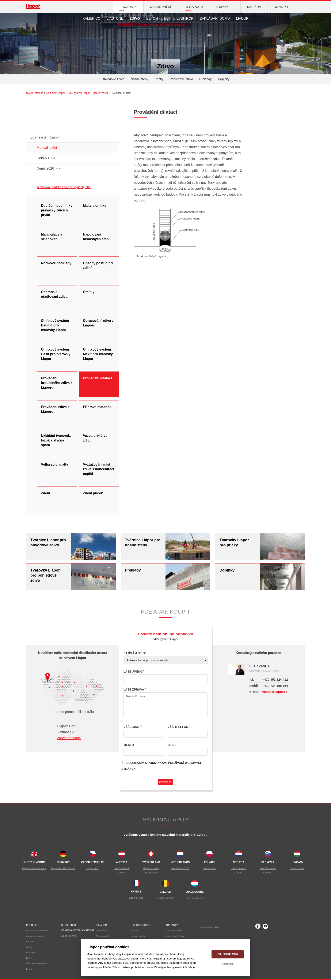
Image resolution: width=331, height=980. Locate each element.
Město (128, 745)
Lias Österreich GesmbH (121, 870)
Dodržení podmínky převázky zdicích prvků (56, 210)
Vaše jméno (133, 671)
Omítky (88, 292)
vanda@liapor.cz (274, 692)
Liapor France (136, 897)
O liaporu (102, 925)
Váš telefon (178, 727)
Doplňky (223, 79)
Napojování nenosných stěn (96, 237)
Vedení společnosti (175, 936)
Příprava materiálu (98, 407)
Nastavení (228, 963)
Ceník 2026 (49, 168)
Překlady (205, 79)
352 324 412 (275, 679)
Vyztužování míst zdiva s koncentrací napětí (98, 469)
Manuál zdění (100, 93)
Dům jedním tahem (36, 963)
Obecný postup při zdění (98, 265)
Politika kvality (138, 936)
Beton (152, 18)
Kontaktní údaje (174, 930)
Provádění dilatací (97, 378)
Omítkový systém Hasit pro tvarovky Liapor (56, 354)
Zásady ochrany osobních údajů (174, 967)
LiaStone (115, 18)
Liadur (242, 18)
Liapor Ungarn (297, 868)
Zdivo (135, 18)
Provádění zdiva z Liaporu (55, 409)
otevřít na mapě (69, 738)
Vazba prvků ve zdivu (95, 438)
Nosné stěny (139, 79)
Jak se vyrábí (103, 930)
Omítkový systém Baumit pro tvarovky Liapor (55, 325)
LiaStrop (185, 18)
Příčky (159, 79)
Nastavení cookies (209, 927)
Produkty (32, 925)
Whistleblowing (68, 936)
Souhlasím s (161, 765)
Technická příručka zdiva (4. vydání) (60, 187)
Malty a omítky (94, 205)
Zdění (45, 493)
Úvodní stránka (34, 93)
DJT (167, 18)
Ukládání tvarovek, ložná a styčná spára (56, 440)
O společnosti (140, 925)
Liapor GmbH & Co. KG (63, 868)
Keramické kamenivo (37, 930)
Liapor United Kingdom (34, 868)
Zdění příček (93, 493)
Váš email (131, 727)
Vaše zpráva (133, 689)
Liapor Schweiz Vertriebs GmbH (151, 870)
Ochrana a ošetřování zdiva (54, 294)
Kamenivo (91, 18)
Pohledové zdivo (181, 79)
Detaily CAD (46, 158)
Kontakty (172, 925)
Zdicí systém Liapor (79, 93)
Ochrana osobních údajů (77, 930)
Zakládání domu (215, 18)
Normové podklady (56, 263)
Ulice (172, 745)
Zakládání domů (34, 936)
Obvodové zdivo (113, 79)
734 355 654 (275, 685)
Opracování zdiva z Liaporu (98, 323)
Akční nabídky (103, 936)
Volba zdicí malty (54, 464)
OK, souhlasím (227, 954)
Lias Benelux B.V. (180, 868)
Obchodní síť (69, 925)
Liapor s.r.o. (92, 868)
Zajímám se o (134, 653)
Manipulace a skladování (51, 237)
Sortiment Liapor (55, 93)
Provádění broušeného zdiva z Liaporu (56, 382)
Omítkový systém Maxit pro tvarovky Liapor (98, 354)
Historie (134, 930)
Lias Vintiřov (209, 868)
